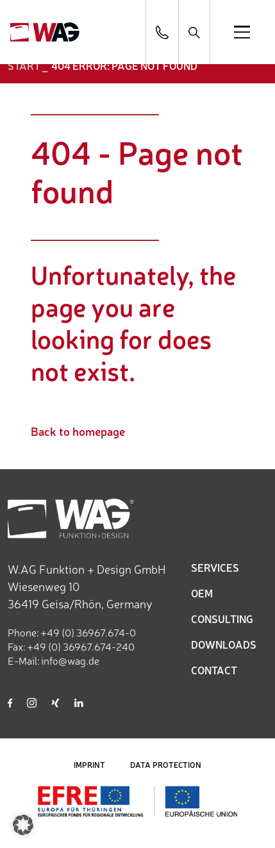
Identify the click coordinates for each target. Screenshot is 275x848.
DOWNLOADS (223, 644)
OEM (202, 593)
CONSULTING (222, 618)
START (24, 65)
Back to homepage (78, 430)
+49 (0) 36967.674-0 (88, 632)
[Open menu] (242, 32)
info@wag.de (70, 660)
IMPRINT (89, 765)
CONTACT (214, 670)
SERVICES (215, 567)
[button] (23, 825)
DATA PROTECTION (165, 765)
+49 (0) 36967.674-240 (81, 646)
